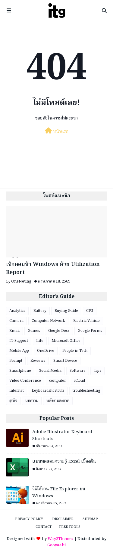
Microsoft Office (66, 341)
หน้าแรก (56, 131)
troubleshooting (86, 391)
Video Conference (25, 381)
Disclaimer (63, 519)
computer (57, 381)
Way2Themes (60, 539)
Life (39, 341)
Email (14, 331)
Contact (44, 527)
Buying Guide (66, 311)
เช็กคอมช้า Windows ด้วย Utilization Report (53, 268)
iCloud (79, 381)
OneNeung (21, 281)
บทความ (31, 401)
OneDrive (45, 351)
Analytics (17, 311)
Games (34, 331)
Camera (16, 321)
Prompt (15, 361)
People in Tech (74, 351)
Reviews (37, 361)
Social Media (50, 371)
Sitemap (90, 519)
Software (78, 371)
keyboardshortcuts (48, 391)
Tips (97, 371)
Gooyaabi (56, 545)
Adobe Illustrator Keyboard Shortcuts (62, 435)
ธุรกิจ (13, 401)
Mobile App (19, 351)
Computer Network (48, 321)
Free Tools (69, 527)
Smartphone (20, 371)
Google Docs (59, 331)
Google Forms (90, 331)
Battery (39, 311)
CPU (89, 311)
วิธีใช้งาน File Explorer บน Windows (59, 492)
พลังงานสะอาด (57, 401)
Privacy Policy (29, 519)
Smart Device (65, 361)
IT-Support (18, 341)
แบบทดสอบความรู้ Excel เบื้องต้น (64, 461)
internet (16, 391)
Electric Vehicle (86, 321)
